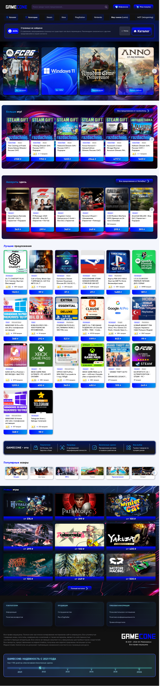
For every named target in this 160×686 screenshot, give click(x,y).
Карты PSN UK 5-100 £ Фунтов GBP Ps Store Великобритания (117, 281)
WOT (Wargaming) (145, 17)
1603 (141, 159)
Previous (4, 71)
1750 (42, 159)
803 (118, 338)
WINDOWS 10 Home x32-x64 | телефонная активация (14, 421)
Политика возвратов (14, 617)
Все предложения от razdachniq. (133, 111)
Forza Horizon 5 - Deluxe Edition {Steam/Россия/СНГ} (91, 148)
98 (41, 432)
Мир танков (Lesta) (119, 17)
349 (18, 229)
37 (66, 292)
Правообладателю (117, 622)
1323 (15, 292)
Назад (124, 31)
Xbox (64, 17)
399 (142, 229)
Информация (11, 612)
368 (15, 338)
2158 (17, 159)
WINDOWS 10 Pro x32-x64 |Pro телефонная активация (14, 328)
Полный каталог (79, 588)
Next (154, 71)
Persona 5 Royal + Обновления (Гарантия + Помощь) (91, 218)
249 (92, 229)
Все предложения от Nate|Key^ (134, 181)
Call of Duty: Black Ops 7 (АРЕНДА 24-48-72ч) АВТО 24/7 (41, 281)
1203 (67, 159)
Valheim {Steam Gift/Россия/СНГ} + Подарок (141, 148)
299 (42, 229)
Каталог (12, 17)
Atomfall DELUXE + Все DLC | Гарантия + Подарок (141, 218)
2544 (92, 159)
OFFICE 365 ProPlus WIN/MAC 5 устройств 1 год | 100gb (66, 374)
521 (66, 338)
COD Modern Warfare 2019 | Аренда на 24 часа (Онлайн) (116, 218)
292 (41, 338)
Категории (32, 17)
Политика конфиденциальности (122, 617)
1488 (118, 292)
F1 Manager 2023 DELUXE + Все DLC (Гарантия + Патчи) (41, 218)
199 (118, 385)
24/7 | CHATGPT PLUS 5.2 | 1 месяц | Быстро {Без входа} (14, 281)
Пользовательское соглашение (122, 612)
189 (144, 292)
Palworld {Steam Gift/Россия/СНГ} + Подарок (66, 148)
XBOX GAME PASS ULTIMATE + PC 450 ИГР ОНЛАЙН (41, 374)
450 (41, 385)
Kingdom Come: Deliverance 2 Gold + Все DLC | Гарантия (66, 218)
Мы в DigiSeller (63, 617)
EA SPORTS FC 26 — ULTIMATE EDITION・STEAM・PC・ (142, 374)
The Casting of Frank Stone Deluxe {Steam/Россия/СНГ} (17, 148)
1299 (15, 385)
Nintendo (98, 17)
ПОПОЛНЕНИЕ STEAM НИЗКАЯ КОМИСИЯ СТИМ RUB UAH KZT (91, 281)
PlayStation (80, 17)
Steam (49, 17)
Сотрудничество (65, 612)
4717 (117, 159)
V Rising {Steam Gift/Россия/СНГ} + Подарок (42, 148)
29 (92, 292)
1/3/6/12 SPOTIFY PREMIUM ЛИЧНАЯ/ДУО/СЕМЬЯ (142, 281)
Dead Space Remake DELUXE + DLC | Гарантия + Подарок (17, 218)
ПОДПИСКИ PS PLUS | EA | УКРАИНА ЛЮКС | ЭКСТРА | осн (66, 328)
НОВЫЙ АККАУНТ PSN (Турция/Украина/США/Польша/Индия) (143, 328)
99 (41, 292)
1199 (92, 338)
